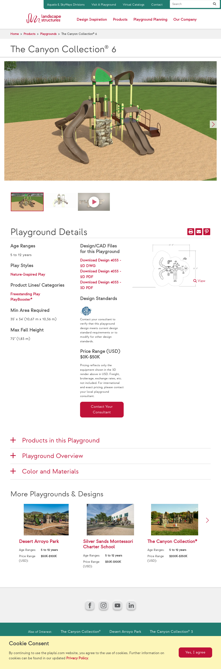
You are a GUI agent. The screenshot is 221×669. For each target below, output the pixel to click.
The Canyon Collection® (81, 632)
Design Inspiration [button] (92, 19)
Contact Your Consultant (102, 409)
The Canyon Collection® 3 (171, 632)
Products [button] (120, 19)
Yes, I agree (195, 652)
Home (14, 34)
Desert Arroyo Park (125, 632)
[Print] (190, 231)
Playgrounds (48, 34)
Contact (157, 4)
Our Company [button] (185, 19)
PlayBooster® (21, 299)
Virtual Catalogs (133, 4)
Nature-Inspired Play (27, 274)
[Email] (198, 231)
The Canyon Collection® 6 (79, 34)
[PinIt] (206, 231)
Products (29, 34)
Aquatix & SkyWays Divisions (66, 4)
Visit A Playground (104, 4)
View (199, 281)
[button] (213, 124)
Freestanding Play (25, 294)
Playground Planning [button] (150, 19)
